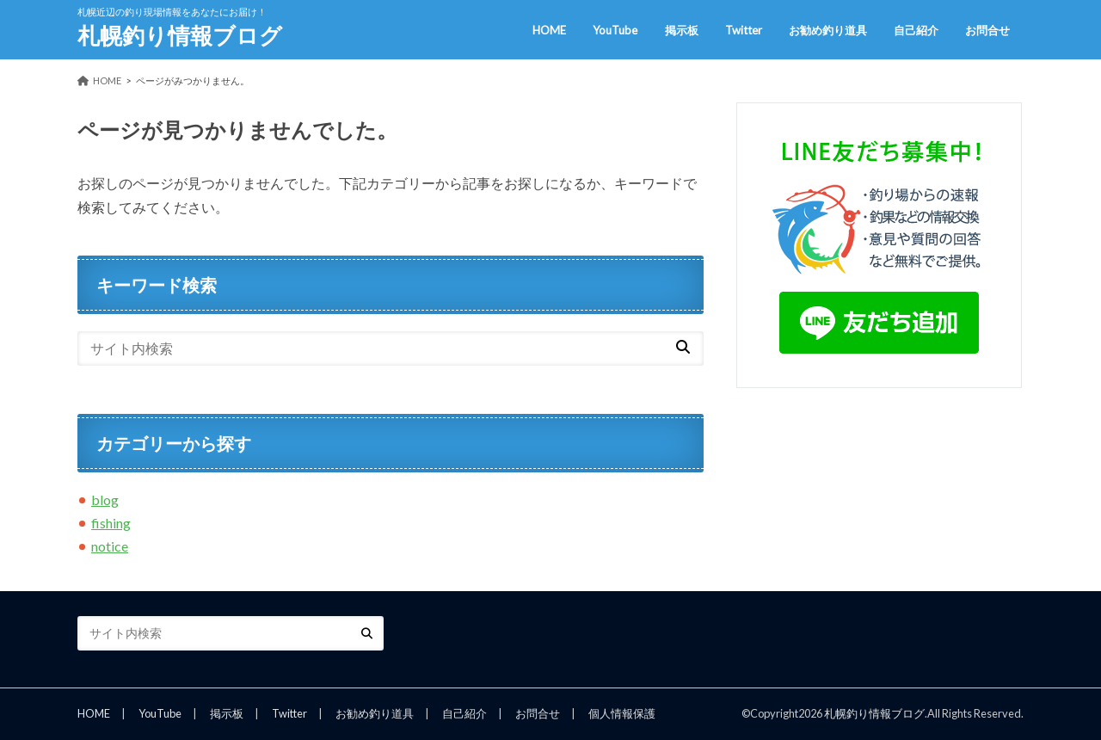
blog (105, 499)
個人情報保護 (621, 713)
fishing (111, 523)
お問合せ (987, 30)
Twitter (743, 30)
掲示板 (681, 30)
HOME (549, 30)
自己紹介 (916, 30)
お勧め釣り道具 (828, 30)
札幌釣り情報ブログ (179, 35)
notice (109, 546)
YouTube (615, 30)
